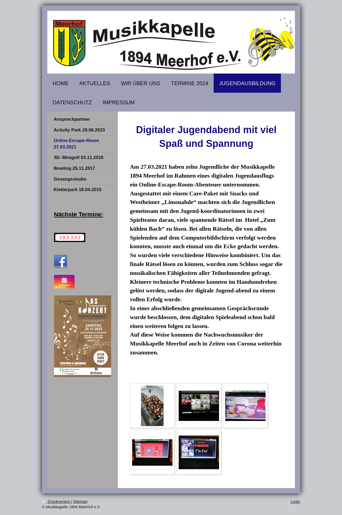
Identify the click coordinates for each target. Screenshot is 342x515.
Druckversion (56, 501)
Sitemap (80, 501)
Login (295, 501)
